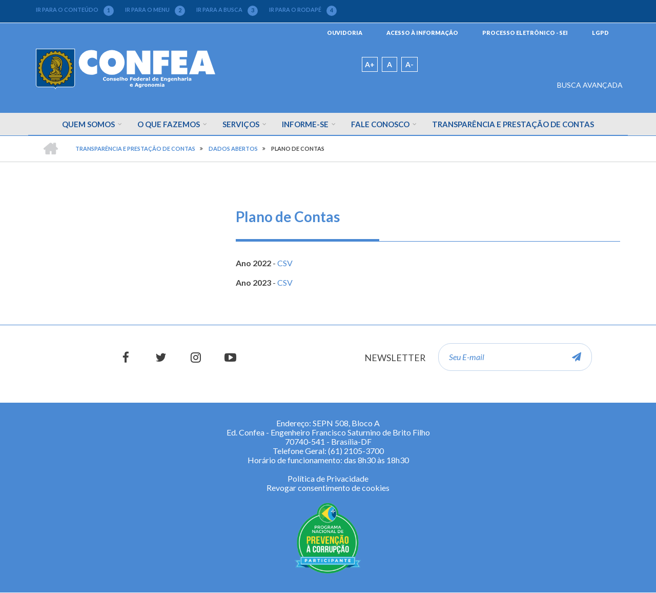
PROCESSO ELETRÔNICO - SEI (525, 32)
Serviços (240, 124)
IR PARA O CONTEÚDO (75, 10)
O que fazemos (168, 124)
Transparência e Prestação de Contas (513, 124)
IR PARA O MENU (155, 10)
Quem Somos (88, 124)
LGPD (600, 32)
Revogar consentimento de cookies (327, 487)
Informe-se (305, 124)
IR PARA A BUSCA (227, 10)
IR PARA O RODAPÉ (303, 10)
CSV (285, 263)
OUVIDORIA (344, 32)
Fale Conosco (380, 124)
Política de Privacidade (328, 478)
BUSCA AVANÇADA (590, 85)
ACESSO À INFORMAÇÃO (422, 32)
